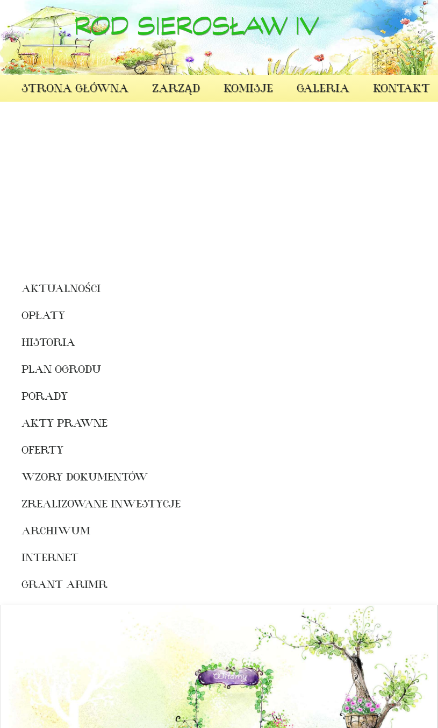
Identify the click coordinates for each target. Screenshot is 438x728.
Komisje (248, 89)
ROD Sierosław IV (196, 31)
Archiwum (55, 532)
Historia (48, 343)
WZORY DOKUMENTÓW (55, 478)
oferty (42, 451)
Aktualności (55, 290)
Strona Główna (74, 89)
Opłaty (43, 317)
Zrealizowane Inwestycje (55, 505)
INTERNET (49, 559)
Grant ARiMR (55, 586)
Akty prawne (55, 424)
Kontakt (401, 89)
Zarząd (176, 89)
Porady (44, 397)
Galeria (323, 89)
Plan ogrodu (55, 370)
